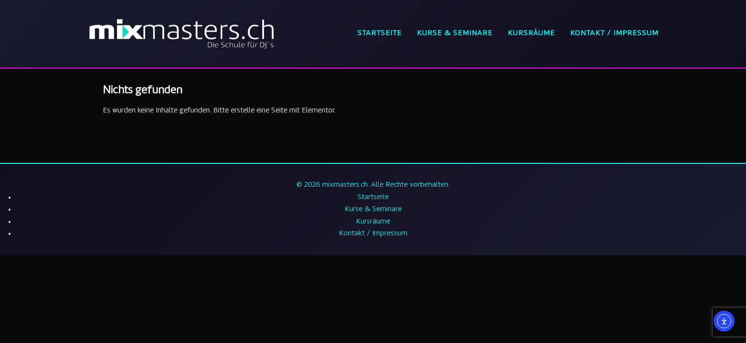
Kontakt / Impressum (614, 33)
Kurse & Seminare (454, 33)
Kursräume (531, 33)
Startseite (379, 33)
